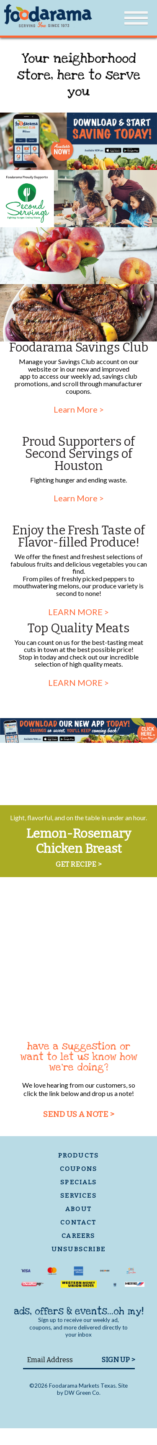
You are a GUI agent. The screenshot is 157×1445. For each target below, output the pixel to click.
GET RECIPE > (78, 864)
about (78, 1209)
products (78, 1155)
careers (78, 1236)
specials (78, 1182)
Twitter (93, 1410)
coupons (78, 1169)
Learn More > (79, 409)
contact (78, 1222)
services (78, 1195)
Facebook (72, 1410)
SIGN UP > (118, 1359)
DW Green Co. (82, 1392)
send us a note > (78, 1114)
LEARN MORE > (78, 612)
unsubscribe (78, 1249)
